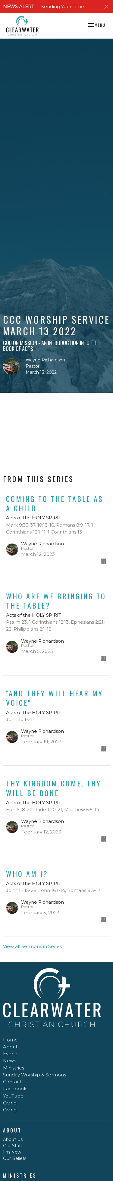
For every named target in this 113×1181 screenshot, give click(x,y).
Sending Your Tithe (62, 6)
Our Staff (12, 1145)
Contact (12, 1082)
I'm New (12, 1152)
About (10, 1047)
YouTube (13, 1096)
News (9, 1060)
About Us (13, 1139)
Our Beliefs (14, 1158)
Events (10, 1054)
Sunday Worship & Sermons (34, 1075)
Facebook (15, 1088)
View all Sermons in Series (32, 946)
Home (10, 1040)
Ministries (13, 1068)
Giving (10, 1103)
